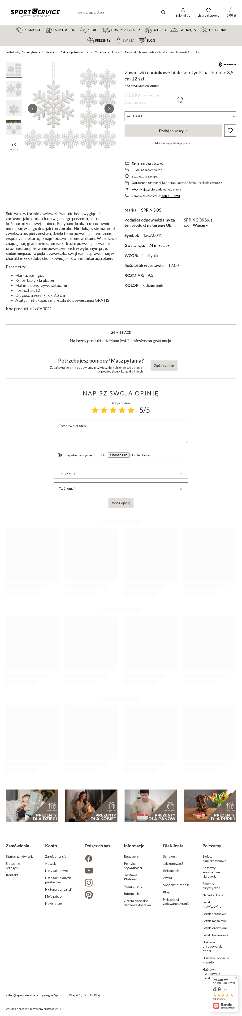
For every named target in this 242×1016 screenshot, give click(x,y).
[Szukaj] (163, 12)
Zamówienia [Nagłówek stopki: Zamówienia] (17, 845)
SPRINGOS (151, 210)
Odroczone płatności (146, 183)
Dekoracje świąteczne (74, 52)
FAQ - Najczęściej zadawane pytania (156, 189)
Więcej (199, 225)
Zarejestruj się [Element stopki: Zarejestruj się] (55, 856)
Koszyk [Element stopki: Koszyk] (50, 863)
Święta (50, 52)
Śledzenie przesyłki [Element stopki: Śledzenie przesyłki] (13, 865)
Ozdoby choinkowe (107, 52)
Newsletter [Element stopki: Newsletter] (53, 903)
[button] (32, 108)
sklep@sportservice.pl (22, 995)
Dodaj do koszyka (173, 131)
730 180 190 (170, 196)
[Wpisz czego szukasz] (121, 12)
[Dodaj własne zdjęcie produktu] (140, 455)
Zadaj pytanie (164, 366)
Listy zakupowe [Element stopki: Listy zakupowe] (56, 871)
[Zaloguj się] (183, 13)
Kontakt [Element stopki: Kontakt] (12, 875)
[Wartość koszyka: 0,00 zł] (231, 13)
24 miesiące (159, 245)
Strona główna (31, 52)
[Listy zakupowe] (208, 13)
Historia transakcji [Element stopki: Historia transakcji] (58, 889)
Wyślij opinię (121, 503)
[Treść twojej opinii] (121, 431)
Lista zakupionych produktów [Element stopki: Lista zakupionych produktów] (58, 880)
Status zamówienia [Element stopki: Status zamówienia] (20, 856)
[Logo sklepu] (35, 12)
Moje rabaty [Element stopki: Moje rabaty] (54, 896)
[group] (70, 108)
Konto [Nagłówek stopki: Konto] (51, 845)
